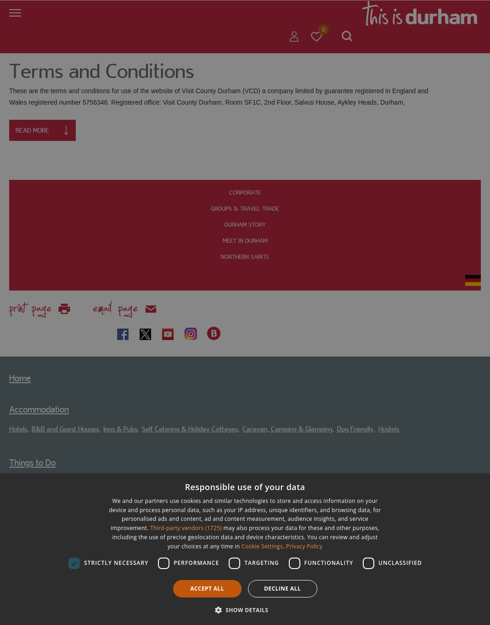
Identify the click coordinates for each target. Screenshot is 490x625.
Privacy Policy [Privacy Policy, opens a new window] (304, 546)
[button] (245, 609)
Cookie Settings (262, 546)
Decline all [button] (282, 588)
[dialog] (245, 549)
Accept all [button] (207, 588)
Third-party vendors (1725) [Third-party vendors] (186, 528)
